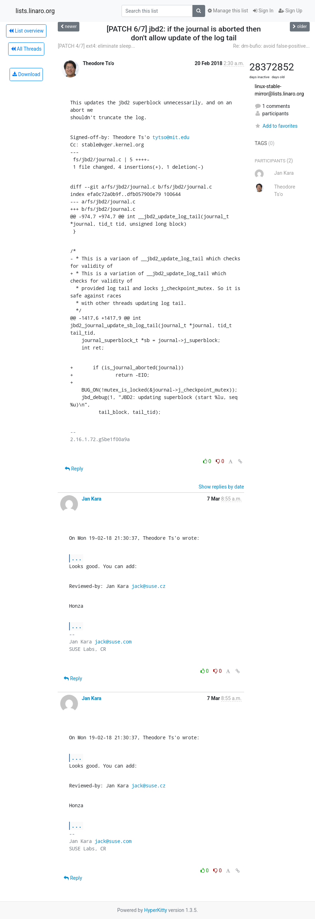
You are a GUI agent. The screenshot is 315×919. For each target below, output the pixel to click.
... (76, 558)
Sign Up (290, 10)
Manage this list (228, 10)
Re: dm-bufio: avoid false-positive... (271, 46)
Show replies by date (221, 487)
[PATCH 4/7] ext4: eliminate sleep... (96, 46)
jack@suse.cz (148, 586)
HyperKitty (155, 910)
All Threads (26, 49)
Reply (74, 469)
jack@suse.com (113, 641)
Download (26, 74)
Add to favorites (276, 126)
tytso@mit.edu (170, 137)
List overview (26, 31)
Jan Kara (91, 499)
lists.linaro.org (35, 11)
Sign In (263, 10)
